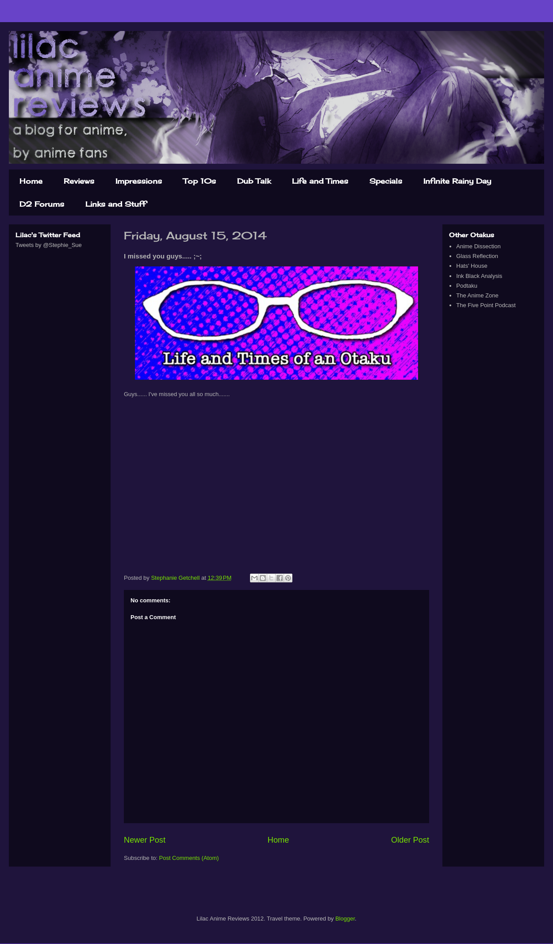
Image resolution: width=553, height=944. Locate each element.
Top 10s (199, 181)
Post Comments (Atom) (189, 858)
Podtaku (466, 285)
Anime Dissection (478, 246)
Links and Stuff (115, 204)
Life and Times (320, 181)
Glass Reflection (477, 256)
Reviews (79, 181)
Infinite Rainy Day (457, 181)
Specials (385, 181)
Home (30, 181)
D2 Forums (41, 204)
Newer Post (144, 840)
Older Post (410, 840)
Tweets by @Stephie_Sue (48, 245)
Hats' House (471, 265)
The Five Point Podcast (485, 305)
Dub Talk (254, 181)
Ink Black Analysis (479, 276)
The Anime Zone (477, 295)
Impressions (138, 181)
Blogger (345, 918)
